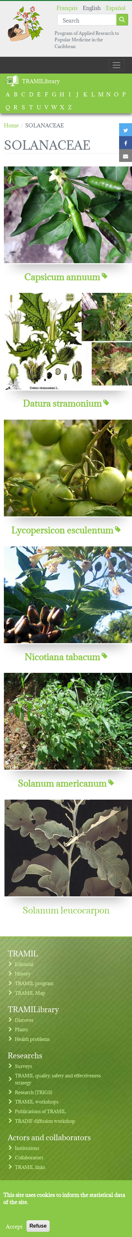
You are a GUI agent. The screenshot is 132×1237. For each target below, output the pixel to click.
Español (116, 7)
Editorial (24, 964)
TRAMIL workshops (36, 1101)
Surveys (23, 1066)
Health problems (32, 1038)
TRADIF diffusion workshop (45, 1120)
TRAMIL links (30, 1167)
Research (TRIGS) (33, 1092)
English (92, 7)
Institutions (27, 1148)
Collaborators (29, 1157)
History (23, 973)
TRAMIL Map (30, 992)
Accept (14, 1232)
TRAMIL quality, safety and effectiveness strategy (58, 1079)
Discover (24, 1019)
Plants (21, 1029)
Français (66, 7)
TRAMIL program (34, 983)
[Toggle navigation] (116, 65)
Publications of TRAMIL (40, 1111)
